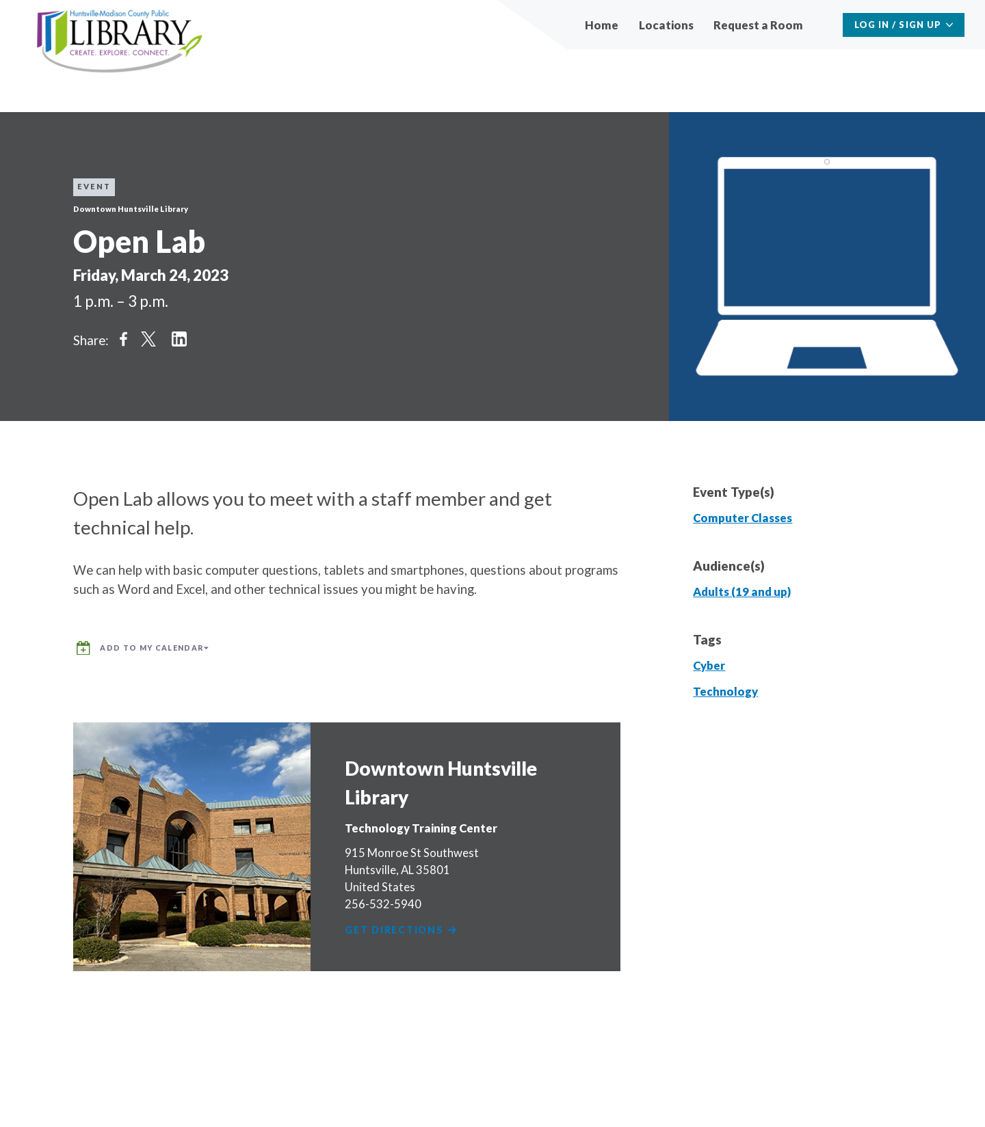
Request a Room (758, 25)
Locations (666, 25)
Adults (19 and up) (742, 591)
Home (601, 25)
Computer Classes (742, 518)
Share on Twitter (148, 339)
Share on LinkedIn (179, 339)
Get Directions (405, 927)
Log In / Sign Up (897, 24)
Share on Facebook (124, 339)
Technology (725, 691)
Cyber (709, 665)
